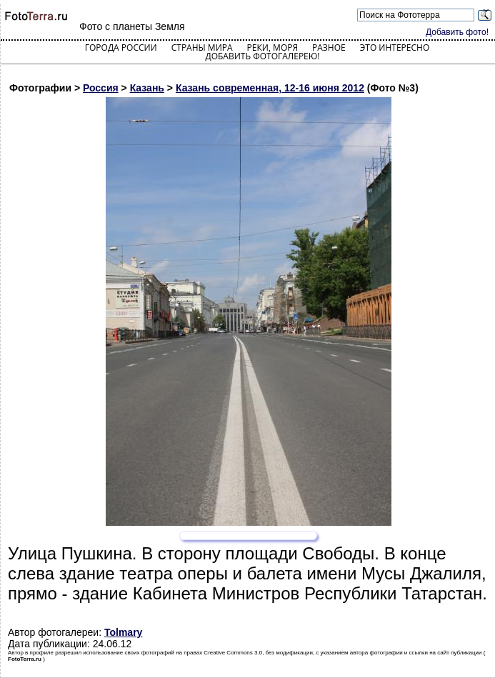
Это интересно (395, 47)
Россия (101, 88)
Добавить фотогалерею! (262, 56)
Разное (329, 47)
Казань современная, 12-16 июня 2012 (270, 88)
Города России (121, 47)
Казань (147, 88)
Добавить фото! (457, 32)
